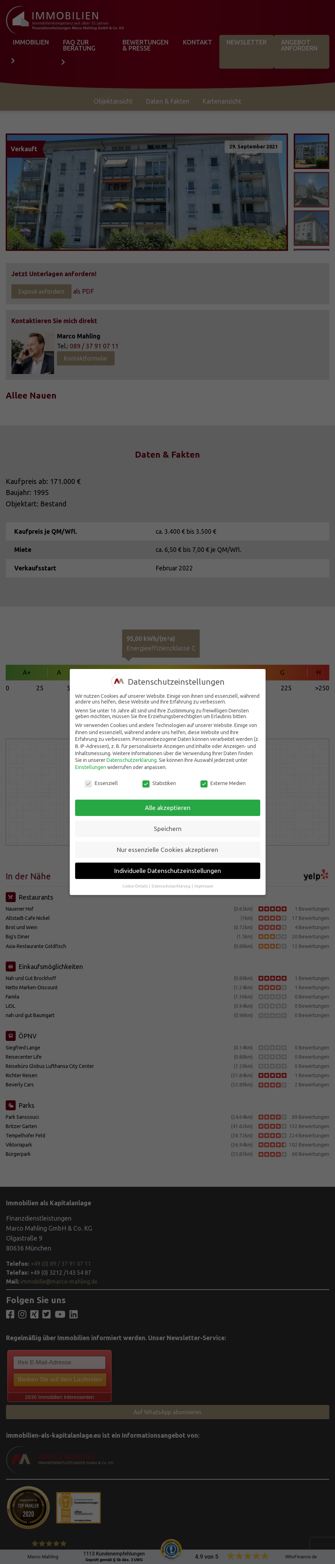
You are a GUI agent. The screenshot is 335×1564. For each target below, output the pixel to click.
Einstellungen (90, 767)
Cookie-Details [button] (135, 886)
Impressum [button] (203, 886)
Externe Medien (223, 783)
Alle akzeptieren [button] (167, 807)
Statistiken (159, 783)
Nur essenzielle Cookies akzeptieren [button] (167, 849)
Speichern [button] (168, 828)
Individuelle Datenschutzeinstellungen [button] (167, 870)
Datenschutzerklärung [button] (171, 886)
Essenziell (101, 783)
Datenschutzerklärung (131, 760)
